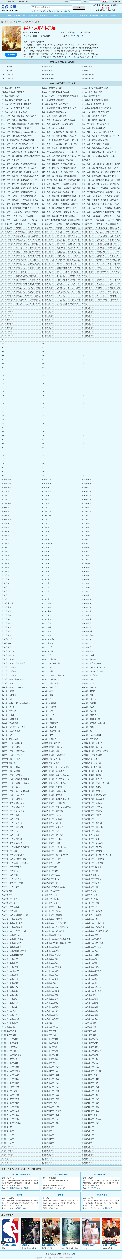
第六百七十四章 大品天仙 (91, 987)
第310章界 (45, 503)
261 (2, 440)
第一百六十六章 (48, 312)
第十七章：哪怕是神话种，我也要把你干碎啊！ (60, 108)
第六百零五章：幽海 (89, 895)
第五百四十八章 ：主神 (91, 819)
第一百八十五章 (88, 336)
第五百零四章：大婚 (9, 763)
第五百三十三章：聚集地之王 (93, 799)
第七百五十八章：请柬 (90, 1099)
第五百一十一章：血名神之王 (53, 771)
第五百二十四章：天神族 (91, 787)
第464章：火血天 (88, 707)
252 (2, 428)
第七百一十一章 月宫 (9, 1039)
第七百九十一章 (7, 1147)
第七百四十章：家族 (89, 1075)
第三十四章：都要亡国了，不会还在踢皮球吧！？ (20, 132)
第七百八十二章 (7, 1135)
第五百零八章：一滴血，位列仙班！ (55, 767)
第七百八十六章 (48, 1139)
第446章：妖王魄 (88, 683)
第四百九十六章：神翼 (50, 751)
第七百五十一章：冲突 (50, 1091)
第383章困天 (86, 599)
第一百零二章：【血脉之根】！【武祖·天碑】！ (20, 224)
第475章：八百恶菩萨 (50, 723)
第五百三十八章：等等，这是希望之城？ (57, 807)
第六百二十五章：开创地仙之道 (54, 923)
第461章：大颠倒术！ (90, 703)
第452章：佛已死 (88, 691)
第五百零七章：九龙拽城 (11, 767)
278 (83, 459)
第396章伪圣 (6, 619)
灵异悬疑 (64, 15)
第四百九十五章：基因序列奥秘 (13, 751)
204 (2, 364)
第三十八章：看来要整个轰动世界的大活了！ (59, 136)
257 (83, 432)
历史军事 (83, 15)
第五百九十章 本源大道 (91, 875)
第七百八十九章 (48, 1143)
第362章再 (5, 575)
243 (2, 416)
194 (83, 348)
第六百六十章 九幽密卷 (10, 971)
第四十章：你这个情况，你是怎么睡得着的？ (18, 140)
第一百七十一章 (7, 320)
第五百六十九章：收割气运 (92, 847)
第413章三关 (86, 639)
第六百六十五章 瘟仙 (90, 975)
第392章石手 (86, 611)
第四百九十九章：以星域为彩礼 (54, 755)
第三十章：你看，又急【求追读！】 (96, 124)
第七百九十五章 (48, 79)
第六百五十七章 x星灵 (10, 967)
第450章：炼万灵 (8, 691)
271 (43, 452)
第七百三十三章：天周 (50, 1067)
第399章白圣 (6, 623)
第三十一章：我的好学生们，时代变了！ (17, 128)
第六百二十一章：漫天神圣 (11, 919)
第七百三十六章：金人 (50, 1071)
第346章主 (45, 551)
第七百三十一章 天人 (90, 1063)
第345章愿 (5, 551)
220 (43, 384)
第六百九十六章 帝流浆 (10, 1019)
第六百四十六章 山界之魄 (51, 951)
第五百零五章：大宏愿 (50, 763)
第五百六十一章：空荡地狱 (11, 839)
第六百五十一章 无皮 (9, 959)
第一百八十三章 (7, 336)
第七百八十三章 (48, 1135)
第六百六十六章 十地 (9, 979)
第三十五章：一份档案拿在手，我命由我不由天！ (61, 132)
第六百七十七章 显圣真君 (91, 991)
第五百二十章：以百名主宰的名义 (55, 783)
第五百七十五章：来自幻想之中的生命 (96, 855)
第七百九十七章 (88, 75)
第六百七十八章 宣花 (9, 995)
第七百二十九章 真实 (9, 1063)
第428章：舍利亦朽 (89, 659)
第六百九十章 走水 (8, 1011)
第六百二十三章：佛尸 (90, 919)
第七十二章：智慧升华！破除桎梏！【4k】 (18, 184)
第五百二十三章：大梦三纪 (52, 787)
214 (43, 376)
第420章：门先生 (8, 651)
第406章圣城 (46, 631)
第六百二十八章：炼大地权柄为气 (55, 927)
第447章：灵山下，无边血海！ (13, 687)
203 (83, 360)
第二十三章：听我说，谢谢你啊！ (55, 116)
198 (2, 356)
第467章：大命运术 (89, 711)
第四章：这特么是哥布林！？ (12, 92)
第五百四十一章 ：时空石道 (52, 811)
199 (43, 356)
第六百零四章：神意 (49, 895)
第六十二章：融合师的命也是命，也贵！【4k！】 (101, 168)
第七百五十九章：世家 (10, 1103)
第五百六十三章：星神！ (91, 839)
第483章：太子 (7, 735)
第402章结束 (6, 627)
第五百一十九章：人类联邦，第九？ (15, 783)
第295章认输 (6, 483)
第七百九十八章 (48, 75)
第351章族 (86, 555)
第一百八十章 (6, 332)
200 (83, 356)
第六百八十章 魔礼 (89, 995)
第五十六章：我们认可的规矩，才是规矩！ (58, 160)
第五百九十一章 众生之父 (11, 879)
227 (83, 392)
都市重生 (44, 15)
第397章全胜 (46, 619)
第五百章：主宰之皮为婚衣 (92, 755)
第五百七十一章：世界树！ (52, 851)
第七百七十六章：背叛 (90, 1123)
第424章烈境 (46, 655)
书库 (10, 15)
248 (83, 420)
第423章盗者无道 (8, 655)
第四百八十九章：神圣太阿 (11, 743)
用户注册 (116, 2)
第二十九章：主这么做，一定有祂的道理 (57, 124)
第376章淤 (45, 591)
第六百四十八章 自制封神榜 (12, 955)
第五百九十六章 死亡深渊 (91, 883)
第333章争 (45, 531)
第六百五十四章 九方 (9, 963)
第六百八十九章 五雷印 (91, 1007)
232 (43, 400)
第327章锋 (45, 527)
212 (83, 372)
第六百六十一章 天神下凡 (51, 971)
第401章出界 (86, 623)
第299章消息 (86, 487)
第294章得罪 (46, 483)
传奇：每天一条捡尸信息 (20, 1174)
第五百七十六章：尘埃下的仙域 (13, 859)
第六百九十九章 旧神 (9, 1023)
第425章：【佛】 (88, 655)
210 (2, 372)
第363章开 (86, 567)
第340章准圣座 (47, 543)
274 (43, 456)
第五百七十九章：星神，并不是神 (14, 863)
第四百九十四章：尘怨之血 (92, 747)
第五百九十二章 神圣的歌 (51, 879)
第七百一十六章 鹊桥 (90, 1043)
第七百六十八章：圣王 (10, 1115)
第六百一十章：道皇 (49, 903)
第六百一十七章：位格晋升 (92, 911)
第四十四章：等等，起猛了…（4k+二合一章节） (60, 144)
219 (2, 384)
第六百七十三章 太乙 (50, 987)
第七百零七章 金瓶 (89, 1031)
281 (83, 463)
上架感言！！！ (88, 160)
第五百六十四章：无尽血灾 (11, 843)
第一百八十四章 (48, 336)
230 (83, 396)
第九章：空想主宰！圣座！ (92, 96)
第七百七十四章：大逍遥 (11, 1123)
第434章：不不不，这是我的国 (93, 667)
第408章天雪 (6, 635)
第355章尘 (86, 559)
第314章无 (86, 507)
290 (83, 475)
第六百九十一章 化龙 (50, 1011)
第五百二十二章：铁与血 (11, 787)
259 (43, 436)
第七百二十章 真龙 (8, 1051)
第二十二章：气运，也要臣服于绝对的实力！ (18, 116)
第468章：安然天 (8, 715)
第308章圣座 (86, 499)
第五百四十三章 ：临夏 (10, 815)
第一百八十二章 (88, 332)
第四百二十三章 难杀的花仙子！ (20, 1188)
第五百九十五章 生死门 (51, 883)
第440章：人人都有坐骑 (91, 675)
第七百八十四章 (88, 1135)
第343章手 (45, 547)
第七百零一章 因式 (89, 1023)
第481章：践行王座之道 (51, 731)
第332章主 (5, 531)
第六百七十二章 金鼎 (9, 987)
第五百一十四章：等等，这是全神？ (55, 775)
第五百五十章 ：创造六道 (51, 823)
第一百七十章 (87, 316)
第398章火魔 (86, 619)
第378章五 (5, 595)
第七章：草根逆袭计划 (10, 96)
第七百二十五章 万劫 (90, 1055)
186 (2, 340)
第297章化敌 (6, 487)
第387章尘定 (6, 607)
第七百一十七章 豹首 (9, 1047)
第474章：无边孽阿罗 (9, 723)
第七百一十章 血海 (89, 1035)
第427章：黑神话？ (49, 659)
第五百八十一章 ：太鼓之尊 (92, 863)
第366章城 (86, 579)
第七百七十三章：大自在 (91, 1119)
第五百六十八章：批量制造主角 (54, 847)
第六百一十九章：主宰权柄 (52, 915)
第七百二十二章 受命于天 (91, 1051)
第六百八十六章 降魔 (90, 1003)
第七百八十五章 (7, 1139)
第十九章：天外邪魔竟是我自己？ (14, 112)
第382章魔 (45, 599)
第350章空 (5, 559)
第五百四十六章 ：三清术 (11, 819)
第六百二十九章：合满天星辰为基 (95, 927)
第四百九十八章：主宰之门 (11, 755)
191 (83, 344)
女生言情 (54, 15)
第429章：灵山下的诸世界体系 (13, 663)
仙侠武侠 (33, 15)
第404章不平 (86, 627)
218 (83, 380)
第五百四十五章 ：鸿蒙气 (91, 815)
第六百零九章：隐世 (9, 903)
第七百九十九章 (7, 75)
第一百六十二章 (7, 308)
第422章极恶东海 (88, 651)
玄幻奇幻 (104, 15)
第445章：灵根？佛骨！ (51, 683)
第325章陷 (86, 523)
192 (2, 348)
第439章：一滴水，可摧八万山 (53, 675)
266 (83, 444)
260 (83, 436)
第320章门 (86, 519)
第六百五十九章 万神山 (91, 967)
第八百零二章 (6, 71)
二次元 (74, 15)
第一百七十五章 (48, 324)
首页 (3, 15)
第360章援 (45, 571)
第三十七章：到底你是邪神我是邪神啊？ (17, 136)
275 (83, 456)
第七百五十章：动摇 (9, 1091)
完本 (25, 15)
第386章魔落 (86, 603)
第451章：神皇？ (48, 691)
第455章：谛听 (87, 695)
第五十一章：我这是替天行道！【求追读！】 (99, 152)
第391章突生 (46, 611)
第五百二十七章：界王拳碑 (92, 791)
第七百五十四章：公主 (50, 1095)
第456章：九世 (7, 699)
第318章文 (45, 519)
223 (43, 388)
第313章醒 (45, 507)
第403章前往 (46, 627)
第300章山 (5, 491)
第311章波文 (86, 503)
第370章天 (5, 583)
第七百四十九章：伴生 (90, 1087)
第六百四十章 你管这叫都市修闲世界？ (57, 943)
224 (83, 388)
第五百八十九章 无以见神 (51, 875)
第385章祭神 (46, 603)
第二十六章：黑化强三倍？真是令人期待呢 (58, 120)
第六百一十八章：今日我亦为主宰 (14, 915)
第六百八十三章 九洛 (90, 999)
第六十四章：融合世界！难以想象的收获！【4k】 (61, 172)
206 (83, 364)
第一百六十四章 (88, 308)
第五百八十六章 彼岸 (50, 871)
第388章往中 (46, 607)
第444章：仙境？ (8, 683)
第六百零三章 (6, 895)
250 (43, 424)
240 (2, 412)
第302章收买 (46, 491)
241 (43, 412)
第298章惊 (45, 487)
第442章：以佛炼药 (49, 679)
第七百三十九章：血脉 (50, 1075)
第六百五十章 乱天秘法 (91, 955)
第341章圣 (86, 543)
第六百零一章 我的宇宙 (51, 891)
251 (83, 424)
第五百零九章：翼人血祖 (91, 767)
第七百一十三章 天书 (90, 1039)
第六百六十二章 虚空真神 (91, 971)
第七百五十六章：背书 (10, 1099)
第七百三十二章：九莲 (10, 1067)
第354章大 (5, 563)
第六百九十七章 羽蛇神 (51, 1019)
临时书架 (59, 11)
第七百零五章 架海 (8, 1031)
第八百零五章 (77, 36)
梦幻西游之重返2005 (101, 1174)
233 (83, 400)
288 (2, 475)
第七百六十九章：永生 (50, 1115)
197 (83, 352)
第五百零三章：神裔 (89, 759)
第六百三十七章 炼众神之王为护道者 (56, 939)
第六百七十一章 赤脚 (90, 983)
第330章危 (86, 527)
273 (2, 456)
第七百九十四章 (88, 79)
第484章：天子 (47, 735)
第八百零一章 (47, 71)
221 (83, 384)
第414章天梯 (6, 643)
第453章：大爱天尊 (8, 695)
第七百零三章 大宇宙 (50, 1027)
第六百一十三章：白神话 (51, 907)
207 (2, 368)
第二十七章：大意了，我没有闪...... (95, 120)
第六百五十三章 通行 (90, 959)
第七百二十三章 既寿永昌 (11, 1055)
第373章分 (45, 587)
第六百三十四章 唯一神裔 (51, 935)
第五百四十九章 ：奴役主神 (12, 823)
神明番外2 (86, 276)
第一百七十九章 (88, 328)
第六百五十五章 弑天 (50, 963)
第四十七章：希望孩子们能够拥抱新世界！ (58, 148)
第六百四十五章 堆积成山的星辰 (13, 951)
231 (2, 400)
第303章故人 (6, 495)
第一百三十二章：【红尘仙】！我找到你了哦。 (60, 264)
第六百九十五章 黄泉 (90, 1015)
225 (2, 392)
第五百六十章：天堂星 (90, 835)
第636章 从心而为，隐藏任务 (19, 1208)
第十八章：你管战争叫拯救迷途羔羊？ (96, 108)
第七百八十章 (47, 1131)
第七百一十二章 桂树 (50, 1039)
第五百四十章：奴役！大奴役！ (13, 811)
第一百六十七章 (88, 312)
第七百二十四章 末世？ (51, 1055)
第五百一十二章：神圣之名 (92, 771)
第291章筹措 (6, 479)
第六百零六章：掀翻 (9, 899)
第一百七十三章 (88, 320)
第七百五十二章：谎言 (90, 1091)
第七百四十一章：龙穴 (10, 1079)
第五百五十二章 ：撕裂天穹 (12, 827)
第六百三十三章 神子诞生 (11, 935)
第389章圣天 (86, 607)
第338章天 (86, 539)
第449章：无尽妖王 (89, 687)
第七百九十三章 (88, 1147)
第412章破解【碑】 (49, 639)
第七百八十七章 (88, 1139)
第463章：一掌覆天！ (50, 707)
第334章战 (45, 535)
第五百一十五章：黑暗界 (91, 775)
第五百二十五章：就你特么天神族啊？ (16, 791)
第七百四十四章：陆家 (10, 1083)
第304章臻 (45, 495)
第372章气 (5, 587)
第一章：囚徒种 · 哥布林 (10, 88)
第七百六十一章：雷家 (90, 1103)
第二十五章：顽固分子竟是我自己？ (15, 120)
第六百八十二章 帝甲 (50, 999)
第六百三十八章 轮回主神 (91, 939)
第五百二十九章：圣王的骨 (52, 795)
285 (2, 471)
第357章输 (5, 567)
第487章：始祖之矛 (49, 739)
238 (43, 408)
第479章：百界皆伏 (89, 727)
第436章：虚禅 (47, 671)
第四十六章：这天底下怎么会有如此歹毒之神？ (19, 148)
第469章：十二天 (48, 715)
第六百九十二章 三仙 (90, 1011)
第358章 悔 (86, 563)
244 (43, 416)
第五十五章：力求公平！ (11, 160)
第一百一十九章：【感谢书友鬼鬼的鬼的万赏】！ (101, 244)
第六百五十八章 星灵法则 (51, 967)
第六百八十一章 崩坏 (9, 999)
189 (2, 344)
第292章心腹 (46, 479)
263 (83, 440)
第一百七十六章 (88, 324)
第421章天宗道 (47, 651)
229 (43, 396)
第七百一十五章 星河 (50, 1043)
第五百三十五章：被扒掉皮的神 (54, 803)
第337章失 (45, 539)
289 (43, 475)
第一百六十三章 (48, 308)
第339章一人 (6, 543)
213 (2, 376)
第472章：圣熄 (47, 719)
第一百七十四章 (7, 324)
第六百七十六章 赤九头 (51, 991)
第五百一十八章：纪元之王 (92, 779)
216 (2, 380)
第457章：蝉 (46, 699)
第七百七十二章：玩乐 (50, 1119)
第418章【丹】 (47, 647)
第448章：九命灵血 (49, 687)
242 (83, 412)
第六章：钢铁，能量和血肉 (92, 92)
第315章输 (5, 511)
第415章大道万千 (48, 643)
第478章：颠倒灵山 (49, 727)
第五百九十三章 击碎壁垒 (91, 879)
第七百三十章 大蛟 (49, 1063)
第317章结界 (46, 511)
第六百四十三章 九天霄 (51, 947)
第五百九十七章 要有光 (10, 887)
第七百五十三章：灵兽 (10, 1095)
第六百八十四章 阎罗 (9, 1003)
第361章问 (86, 571)
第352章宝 (45, 559)
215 (83, 376)
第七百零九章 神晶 (49, 1035)
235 (43, 404)
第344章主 (86, 547)
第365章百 (86, 575)
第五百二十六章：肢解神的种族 (54, 791)
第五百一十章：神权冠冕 (11, 771)
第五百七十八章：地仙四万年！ (94, 859)
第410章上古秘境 (88, 635)
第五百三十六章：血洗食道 (92, 803)
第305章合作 (86, 495)
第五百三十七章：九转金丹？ (12, 807)
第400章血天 (46, 623)
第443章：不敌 (87, 679)
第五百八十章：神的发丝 (51, 863)
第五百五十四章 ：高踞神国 (92, 827)
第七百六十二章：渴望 (10, 1107)
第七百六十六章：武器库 (51, 1111)
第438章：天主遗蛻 (8, 675)
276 (2, 459)
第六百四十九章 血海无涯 (51, 955)
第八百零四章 (47, 67)
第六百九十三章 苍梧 (9, 1015)
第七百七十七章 (48, 1127)
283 (43, 467)
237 (2, 408)
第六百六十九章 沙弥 (9, 983)
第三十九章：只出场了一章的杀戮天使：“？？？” (101, 136)
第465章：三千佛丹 (8, 711)
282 (2, 467)
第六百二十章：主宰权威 (91, 915)
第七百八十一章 (88, 1131)
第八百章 (85, 71)
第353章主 (45, 563)
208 (43, 368)
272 (83, 452)
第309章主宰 (6, 503)
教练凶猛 (61, 1195)
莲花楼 (64, 1245)
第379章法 (45, 595)
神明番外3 (86, 304)
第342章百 (5, 547)
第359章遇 (5, 571)
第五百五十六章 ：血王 (51, 831)
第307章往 (45, 499)
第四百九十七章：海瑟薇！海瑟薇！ (96, 751)
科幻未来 (94, 15)
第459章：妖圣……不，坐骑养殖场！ (15, 703)
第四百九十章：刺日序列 (51, 743)
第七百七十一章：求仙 (10, 1119)
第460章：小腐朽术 (49, 703)
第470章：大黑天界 (89, 715)
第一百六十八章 (7, 316)
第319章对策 (6, 519)
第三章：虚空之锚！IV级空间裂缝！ (96, 88)
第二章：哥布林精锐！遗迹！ (53, 88)
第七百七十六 (6, 1127)
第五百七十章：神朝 (9, 851)
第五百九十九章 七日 (90, 887)
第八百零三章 (87, 67)
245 (83, 416)
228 (2, 396)
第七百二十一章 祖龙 (50, 1051)
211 (43, 372)
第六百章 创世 (6, 891)
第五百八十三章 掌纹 (50, 867)
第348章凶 (5, 555)
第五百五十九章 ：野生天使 (52, 835)
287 (83, 471)
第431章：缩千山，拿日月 (92, 663)
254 (83, 428)
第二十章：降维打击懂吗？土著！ (55, 112)
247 (43, 420)
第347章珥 (86, 551)
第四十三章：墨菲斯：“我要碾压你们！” (17, 144)
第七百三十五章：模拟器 (11, 1071)
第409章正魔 (46, 635)
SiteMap (73, 1254)
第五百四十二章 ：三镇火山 (92, 811)
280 (43, 463)
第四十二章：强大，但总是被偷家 (95, 140)
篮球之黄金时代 (61, 1174)
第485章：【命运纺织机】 (92, 735)
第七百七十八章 (88, 1127)
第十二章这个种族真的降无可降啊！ (96, 100)
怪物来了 (20, 1195)
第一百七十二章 (48, 320)
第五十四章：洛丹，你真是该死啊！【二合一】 (100, 156)
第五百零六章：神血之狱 (91, 763)
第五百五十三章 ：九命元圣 (52, 827)
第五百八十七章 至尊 (90, 871)
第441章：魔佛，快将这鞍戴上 (13, 679)
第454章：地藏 (47, 695)
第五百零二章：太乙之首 (51, 759)
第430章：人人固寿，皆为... (52, 663)
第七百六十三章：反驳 (50, 1107)
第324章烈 (45, 523)
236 (83, 404)
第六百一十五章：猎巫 (10, 911)
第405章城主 (6, 631)
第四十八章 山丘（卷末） (58, 1188)
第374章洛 (86, 587)
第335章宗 (86, 535)
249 (2, 424)
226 (43, 392)
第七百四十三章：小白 (90, 1079)
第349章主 (45, 555)
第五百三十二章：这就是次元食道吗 (55, 799)
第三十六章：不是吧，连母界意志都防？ (97, 132)
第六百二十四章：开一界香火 (12, 923)
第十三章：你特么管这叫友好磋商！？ (16, 104)
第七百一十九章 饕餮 (90, 1047)
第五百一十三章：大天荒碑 (11, 775)
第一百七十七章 (7, 328)
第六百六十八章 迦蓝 (90, 979)
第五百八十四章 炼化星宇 (91, 867)
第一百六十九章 (48, 316)
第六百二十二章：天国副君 (52, 919)
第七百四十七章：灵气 (10, 1087)
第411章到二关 (7, 639)
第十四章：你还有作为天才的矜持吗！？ (57, 104)
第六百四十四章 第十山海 (91, 947)
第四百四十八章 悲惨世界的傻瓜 (101, 1208)
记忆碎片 (25, 1245)
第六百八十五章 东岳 (50, 1003)
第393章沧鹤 (6, 615)
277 (43, 459)
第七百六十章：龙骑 (49, 1103)
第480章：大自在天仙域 (10, 731)
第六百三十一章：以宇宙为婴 (53, 931)
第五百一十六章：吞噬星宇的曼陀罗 (15, 779)
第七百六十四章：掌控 (90, 1107)
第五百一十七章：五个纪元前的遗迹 (55, 779)
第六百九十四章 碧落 (50, 1015)
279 (2, 463)
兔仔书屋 (13, 8)
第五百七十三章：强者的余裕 (12, 855)
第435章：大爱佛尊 (8, 671)
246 (2, 420)
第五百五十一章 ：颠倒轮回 (92, 823)
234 (2, 404)
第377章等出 (86, 591)
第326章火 (5, 523)
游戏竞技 (115, 15)
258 (2, 436)
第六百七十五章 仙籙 (9, 991)
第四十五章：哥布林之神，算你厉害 (96, 144)
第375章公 (5, 591)
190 (43, 344)
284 (83, 467)
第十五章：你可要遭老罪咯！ (93, 104)
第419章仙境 (86, 647)
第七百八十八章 (7, 1143)
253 (43, 428)
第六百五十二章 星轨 (50, 959)
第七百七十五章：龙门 (50, 1123)
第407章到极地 (87, 631)
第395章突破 (86, 615)
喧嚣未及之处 (101, 1195)
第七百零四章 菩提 (89, 1027)
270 (2, 452)
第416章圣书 (86, 643)
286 (43, 471)
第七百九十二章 (48, 1147)
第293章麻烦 (86, 479)
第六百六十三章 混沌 (9, 975)
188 (83, 340)
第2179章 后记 (95, 1188)
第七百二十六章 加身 (9, 1059)
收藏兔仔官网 (23, 2)
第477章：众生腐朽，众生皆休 (13, 727)
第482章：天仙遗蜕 (89, 731)
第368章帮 (5, 579)
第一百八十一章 (48, 332)
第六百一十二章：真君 (10, 907)
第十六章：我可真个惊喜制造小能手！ (16, 108)
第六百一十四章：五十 (90, 907)
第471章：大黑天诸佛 (9, 719)
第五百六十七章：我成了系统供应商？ (16, 847)
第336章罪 (5, 539)
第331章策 (86, 531)
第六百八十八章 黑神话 (51, 1007)
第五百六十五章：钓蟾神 (51, 843)
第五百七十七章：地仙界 (51, 859)
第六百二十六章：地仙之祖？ (93, 923)
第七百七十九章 (7, 1131)
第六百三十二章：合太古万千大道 (95, 931)
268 (43, 448)
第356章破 (45, 567)
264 (2, 444)
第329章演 (5, 535)
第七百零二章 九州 (8, 1027)
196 (43, 352)
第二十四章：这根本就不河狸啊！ (95, 116)
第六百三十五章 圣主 (90, 935)
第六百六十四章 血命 (50, 975)
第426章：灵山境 (8, 659)
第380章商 (86, 595)
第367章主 (45, 579)
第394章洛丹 (46, 615)
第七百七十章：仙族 (89, 1115)
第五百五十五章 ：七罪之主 (12, 831)
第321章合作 (46, 515)
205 (43, 364)
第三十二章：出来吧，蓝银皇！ (54, 128)
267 (2, 448)
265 (43, 444)
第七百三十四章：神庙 (90, 1067)
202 (43, 360)
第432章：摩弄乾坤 (8, 667)
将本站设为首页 (9, 2)
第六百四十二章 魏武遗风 (11, 947)
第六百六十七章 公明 (50, 979)
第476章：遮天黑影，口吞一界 (93, 723)
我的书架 (67, 11)
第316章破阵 (86, 511)
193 (43, 348)
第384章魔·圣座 (7, 603)
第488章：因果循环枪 (90, 739)
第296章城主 (86, 483)
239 (83, 408)
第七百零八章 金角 (8, 1035)
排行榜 (17, 15)
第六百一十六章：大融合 (51, 911)
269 (83, 448)
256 (43, 432)
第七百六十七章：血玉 (90, 1111)
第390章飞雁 (6, 611)
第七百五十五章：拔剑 (90, 1095)
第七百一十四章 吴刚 (9, 1043)
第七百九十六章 (7, 79)
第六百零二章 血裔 (89, 891)
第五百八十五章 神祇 (9, 871)
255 (2, 432)
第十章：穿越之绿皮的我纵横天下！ (15, 100)
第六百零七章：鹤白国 (50, 899)
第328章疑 (5, 527)
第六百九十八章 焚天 (90, 1019)
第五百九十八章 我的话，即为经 (54, 887)
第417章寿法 (6, 647)
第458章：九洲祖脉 (89, 699)
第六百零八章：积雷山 (90, 899)
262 (43, 440)
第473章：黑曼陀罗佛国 (91, 719)
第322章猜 (5, 515)
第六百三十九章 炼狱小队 (11, 943)
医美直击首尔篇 (88, 1245)
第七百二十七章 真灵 (50, 1059)
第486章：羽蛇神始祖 (9, 739)
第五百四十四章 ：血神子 (51, 815)
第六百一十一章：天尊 (90, 903)
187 (43, 340)
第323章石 (86, 515)
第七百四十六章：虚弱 (90, 1083)
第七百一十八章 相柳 (50, 1047)
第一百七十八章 (48, 328)
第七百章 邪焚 (47, 1023)
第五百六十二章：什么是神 (52, 839)
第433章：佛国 (47, 667)
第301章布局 (86, 491)
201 (2, 360)
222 (2, 388)
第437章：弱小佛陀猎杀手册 (92, 671)
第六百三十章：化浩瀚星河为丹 (13, 931)
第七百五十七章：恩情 (50, 1099)
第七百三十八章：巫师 (10, 1075)
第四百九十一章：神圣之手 (92, 743)
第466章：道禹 (47, 711)
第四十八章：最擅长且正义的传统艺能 (96, 148)
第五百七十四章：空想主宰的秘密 (55, 855)
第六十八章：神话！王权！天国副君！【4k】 (99, 176)
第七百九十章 (87, 1143)
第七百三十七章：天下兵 (91, 1071)
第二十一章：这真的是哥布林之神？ (96, 112)
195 (2, 352)
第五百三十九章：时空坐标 (92, 807)
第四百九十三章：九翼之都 (52, 747)
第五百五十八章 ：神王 (10, 835)
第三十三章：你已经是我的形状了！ (96, 128)
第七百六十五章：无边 (10, 1111)
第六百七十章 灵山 (49, 983)
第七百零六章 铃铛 (49, 1031)
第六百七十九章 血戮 (50, 995)
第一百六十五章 (7, 312)
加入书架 (11, 55)
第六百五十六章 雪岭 (90, 963)
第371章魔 (86, 583)
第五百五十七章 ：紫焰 (91, 831)
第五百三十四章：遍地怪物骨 (12, 803)
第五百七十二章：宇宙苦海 (92, 851)
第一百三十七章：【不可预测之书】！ (16, 272)
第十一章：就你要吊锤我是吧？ (54, 100)
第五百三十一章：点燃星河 (11, 799)
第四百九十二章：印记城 (11, 747)
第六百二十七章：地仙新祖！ (12, 927)
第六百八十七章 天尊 (9, 1007)
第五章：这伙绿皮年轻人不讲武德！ (55, 92)
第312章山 (5, 507)
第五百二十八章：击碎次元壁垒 (13, 795)
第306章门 (5, 499)
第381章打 (5, 599)
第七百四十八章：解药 (50, 1087)
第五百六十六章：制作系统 (92, 843)
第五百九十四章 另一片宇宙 (12, 883)
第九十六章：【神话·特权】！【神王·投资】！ (19, 216)
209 (83, 368)
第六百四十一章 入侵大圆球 (92, 943)
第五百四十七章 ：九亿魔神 (52, 819)
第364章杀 (45, 575)
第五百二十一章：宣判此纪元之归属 (96, 783)
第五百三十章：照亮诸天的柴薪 (94, 795)
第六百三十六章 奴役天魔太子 (13, 939)
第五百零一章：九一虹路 (11, 759)
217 (43, 380)
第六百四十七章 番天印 (91, 951)
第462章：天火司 (8, 707)
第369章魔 (45, 583)
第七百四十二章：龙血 (50, 1079)
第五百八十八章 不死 (9, 875)
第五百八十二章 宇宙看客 (11, 867)
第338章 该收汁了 (56, 1208)
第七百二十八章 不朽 (90, 1059)
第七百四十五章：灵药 (50, 1083)
